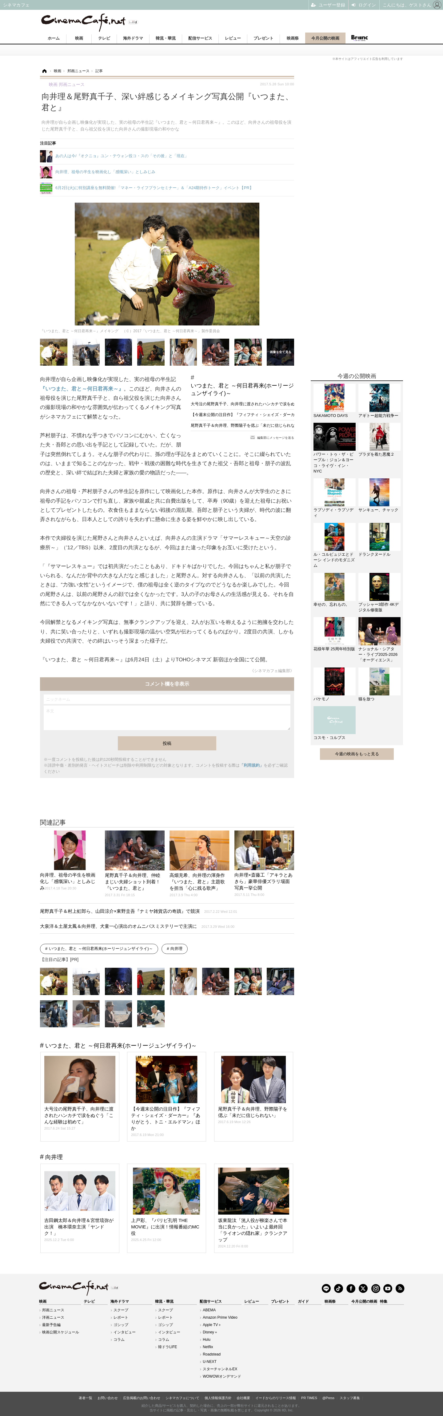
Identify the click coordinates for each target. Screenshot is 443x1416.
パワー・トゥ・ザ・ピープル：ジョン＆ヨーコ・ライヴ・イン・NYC (333, 462)
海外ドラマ (133, 38)
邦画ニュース (53, 1310)
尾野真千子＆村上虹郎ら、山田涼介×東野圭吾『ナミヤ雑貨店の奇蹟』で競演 (138, 911)
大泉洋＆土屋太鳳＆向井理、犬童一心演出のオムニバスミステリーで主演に (137, 926)
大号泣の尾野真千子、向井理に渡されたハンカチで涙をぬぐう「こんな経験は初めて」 (269, 404)
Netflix (208, 1347)
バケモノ (321, 699)
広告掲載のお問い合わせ (141, 1398)
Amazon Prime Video (220, 1317)
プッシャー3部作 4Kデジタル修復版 (378, 607)
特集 (383, 1301)
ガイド (303, 1301)
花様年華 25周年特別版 (334, 649)
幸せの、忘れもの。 (331, 604)
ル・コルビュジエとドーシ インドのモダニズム (334, 560)
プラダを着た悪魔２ (376, 454)
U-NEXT (210, 1362)
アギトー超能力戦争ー (378, 415)
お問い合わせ (108, 1398)
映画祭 (293, 38)
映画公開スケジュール (60, 1332)
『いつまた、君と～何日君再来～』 (82, 389)
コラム (119, 1339)
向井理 (176, 948)
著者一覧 (85, 1398)
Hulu (206, 1339)
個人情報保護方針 (218, 1398)
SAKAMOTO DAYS (330, 415)
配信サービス (200, 38)
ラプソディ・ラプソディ (333, 513)
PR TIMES (309, 1398)
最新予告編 (51, 1325)
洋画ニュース (53, 1317)
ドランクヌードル (374, 554)
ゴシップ (121, 1325)
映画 (79, 38)
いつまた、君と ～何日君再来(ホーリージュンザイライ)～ (242, 389)
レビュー (233, 38)
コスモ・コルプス (329, 737)
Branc (359, 38)
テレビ (104, 38)
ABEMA (209, 1310)
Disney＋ (210, 1332)
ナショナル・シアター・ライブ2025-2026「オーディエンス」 (377, 654)
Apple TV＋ (212, 1325)
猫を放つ (366, 699)
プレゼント (263, 38)
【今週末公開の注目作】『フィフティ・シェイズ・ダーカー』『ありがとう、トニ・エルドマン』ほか (283, 414)
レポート (121, 1317)
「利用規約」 (252, 765)
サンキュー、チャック (378, 510)
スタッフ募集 (350, 1398)
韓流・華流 (166, 38)
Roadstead (212, 1354)
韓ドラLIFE (167, 1347)
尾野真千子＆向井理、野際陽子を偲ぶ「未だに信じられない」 (247, 425)
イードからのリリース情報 (275, 1398)
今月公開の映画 (325, 38)
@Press (328, 1398)
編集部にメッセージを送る (275, 437)
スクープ (121, 1310)
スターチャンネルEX (220, 1369)
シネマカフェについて (182, 1398)
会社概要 (243, 1398)
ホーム (54, 38)
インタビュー (125, 1332)
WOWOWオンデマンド (222, 1376)
